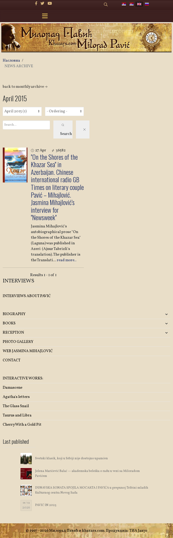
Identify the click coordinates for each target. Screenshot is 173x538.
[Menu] (45, 16)
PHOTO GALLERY (18, 341)
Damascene (12, 387)
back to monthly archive (25, 86)
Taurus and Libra (17, 415)
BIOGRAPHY (14, 314)
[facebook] (36, 3)
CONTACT (11, 360)
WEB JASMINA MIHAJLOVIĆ (28, 351)
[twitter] (42, 3)
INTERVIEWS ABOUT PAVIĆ (27, 296)
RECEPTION (13, 332)
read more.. (66, 260)
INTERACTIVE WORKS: (23, 378)
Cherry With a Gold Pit (22, 424)
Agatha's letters (16, 396)
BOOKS (9, 323)
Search (66, 130)
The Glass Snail (16, 406)
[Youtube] (50, 3)
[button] (142, 314)
